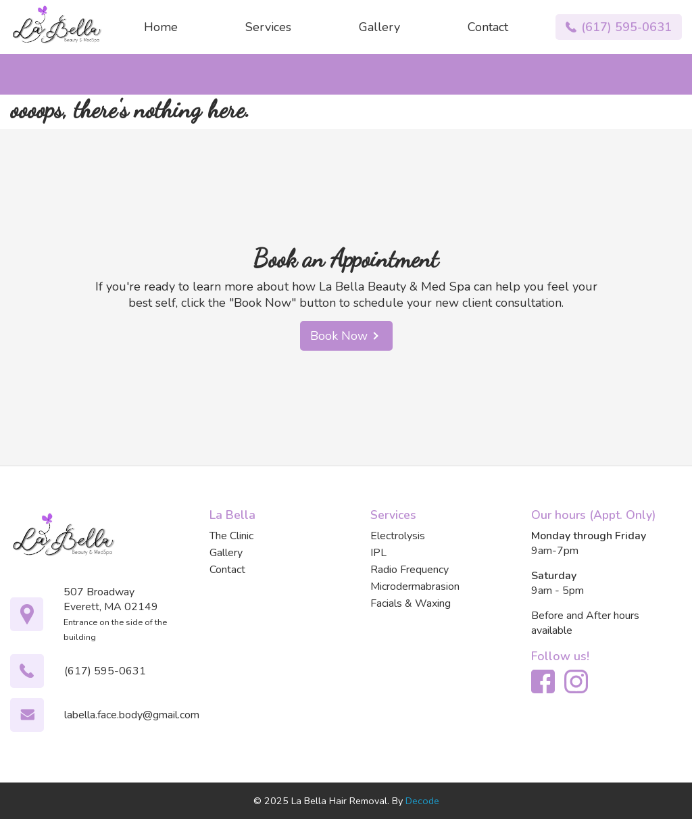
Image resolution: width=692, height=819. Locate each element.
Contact (488, 27)
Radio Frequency (409, 569)
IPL (378, 552)
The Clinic (231, 535)
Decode (422, 801)
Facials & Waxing (410, 603)
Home (161, 27)
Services (268, 27)
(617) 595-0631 (626, 27)
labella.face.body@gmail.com (131, 715)
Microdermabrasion (415, 586)
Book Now (346, 336)
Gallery (379, 27)
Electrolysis (397, 535)
